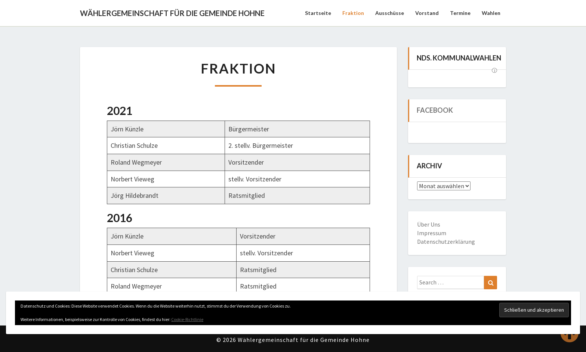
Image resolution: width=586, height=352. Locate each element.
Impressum (431, 233)
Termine (460, 13)
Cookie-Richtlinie (187, 319)
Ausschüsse (389, 13)
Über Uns (428, 224)
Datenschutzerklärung (446, 241)
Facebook (435, 110)
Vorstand (427, 13)
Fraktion (353, 13)
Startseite (318, 13)
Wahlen (491, 13)
